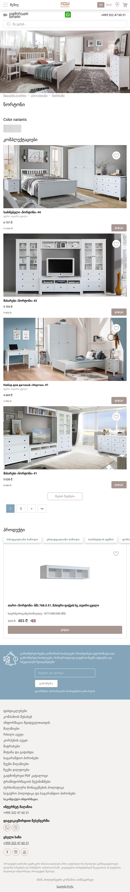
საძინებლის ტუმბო (101, 539)
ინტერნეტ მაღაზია (17, 807)
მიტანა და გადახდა (18, 752)
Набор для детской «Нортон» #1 (25, 385)
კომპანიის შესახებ (17, 717)
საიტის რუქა (65, 886)
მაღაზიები (11, 728)
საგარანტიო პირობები (21, 758)
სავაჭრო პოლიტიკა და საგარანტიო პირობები (39, 793)
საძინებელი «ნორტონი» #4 (22, 212)
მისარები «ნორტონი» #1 (20, 473)
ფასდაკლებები (15, 711)
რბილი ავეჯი (13, 734)
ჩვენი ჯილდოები (16, 770)
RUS (109, 5)
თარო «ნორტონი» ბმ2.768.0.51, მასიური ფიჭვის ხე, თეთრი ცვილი (53, 605)
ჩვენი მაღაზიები (16, 764)
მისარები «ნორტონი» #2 (20, 300)
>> (42, 508)
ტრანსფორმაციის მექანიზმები (27, 782)
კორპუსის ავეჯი (15, 740)
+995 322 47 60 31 (113, 14)
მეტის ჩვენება (65, 496)
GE (101, 5)
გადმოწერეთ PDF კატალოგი (25, 776)
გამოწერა (46, 683)
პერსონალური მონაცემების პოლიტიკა (33, 787)
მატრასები (11, 746)
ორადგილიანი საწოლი (22, 539)
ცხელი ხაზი (12, 837)
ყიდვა (119, 227)
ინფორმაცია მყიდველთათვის (26, 723)
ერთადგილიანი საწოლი (63, 539)
